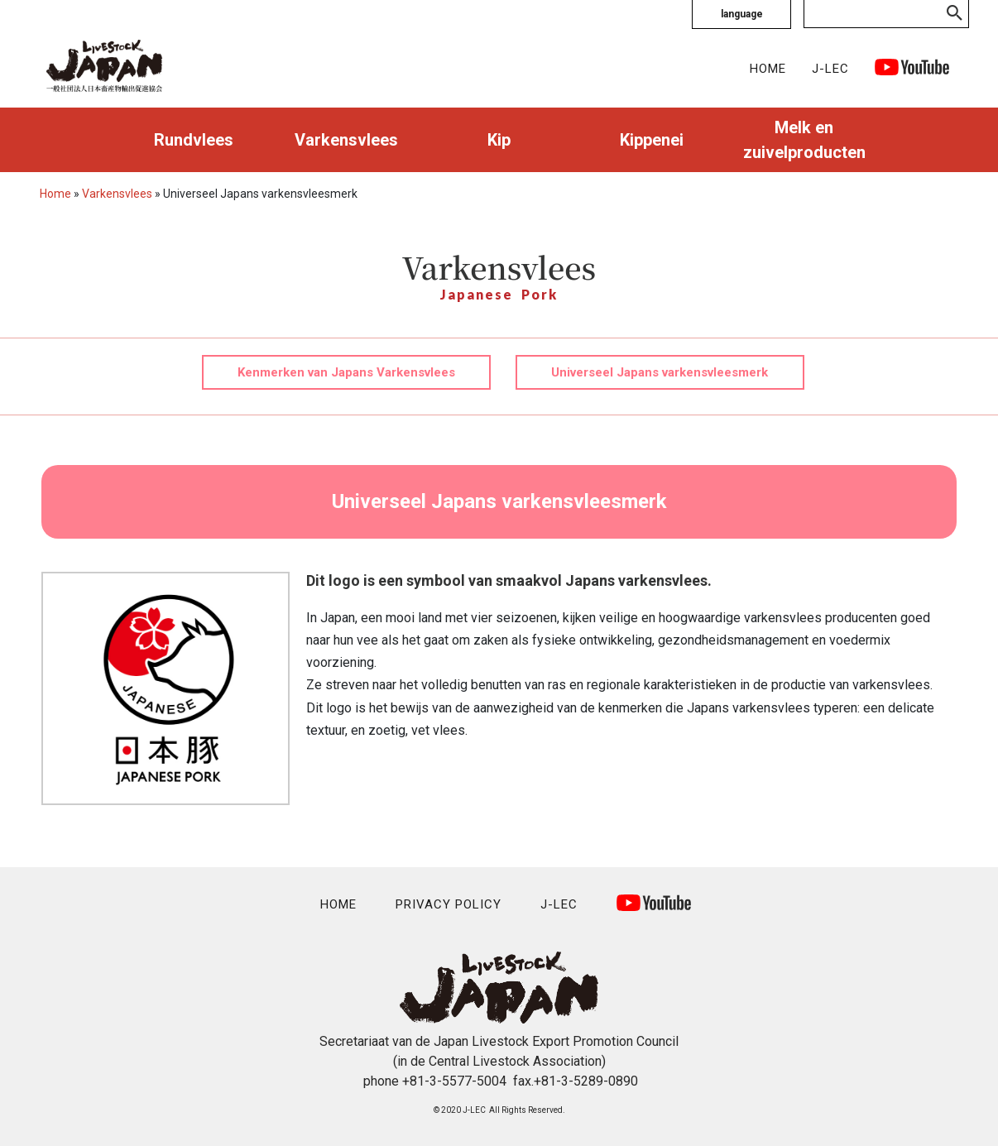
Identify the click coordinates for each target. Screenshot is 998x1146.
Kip (499, 140)
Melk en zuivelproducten (804, 139)
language (742, 14)
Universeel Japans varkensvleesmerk (659, 372)
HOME (768, 68)
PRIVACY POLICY (448, 904)
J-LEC (830, 68)
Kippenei (652, 140)
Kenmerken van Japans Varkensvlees (346, 372)
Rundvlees (193, 140)
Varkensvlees (346, 140)
